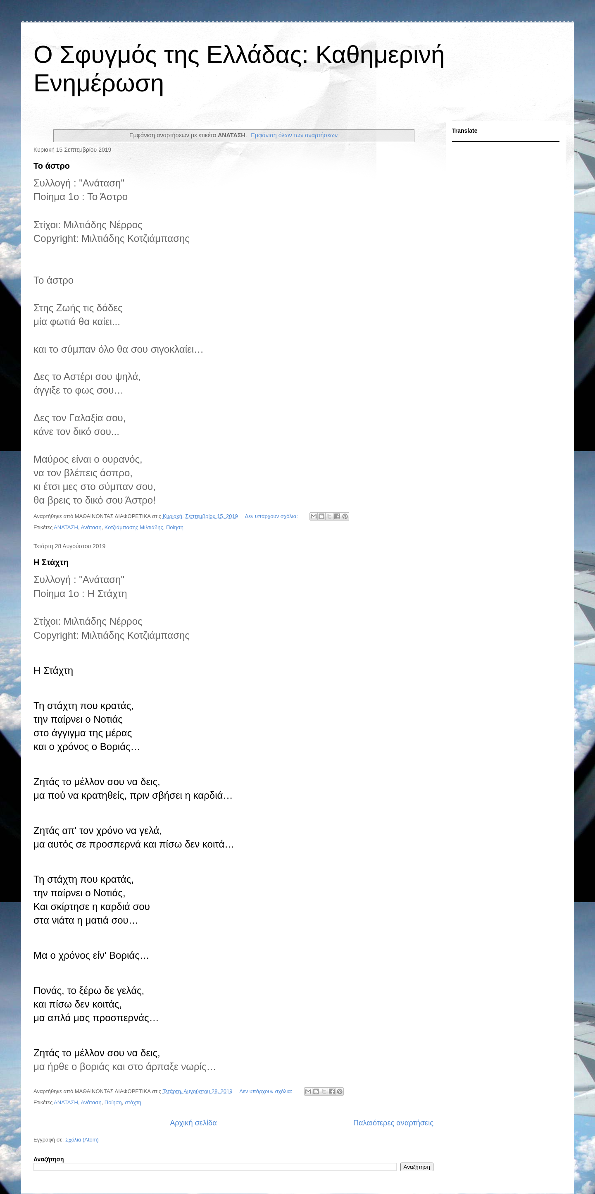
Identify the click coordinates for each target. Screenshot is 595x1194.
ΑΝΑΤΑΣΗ (66, 527)
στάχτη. (134, 1102)
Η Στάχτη (51, 562)
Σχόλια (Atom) (82, 1140)
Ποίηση (174, 527)
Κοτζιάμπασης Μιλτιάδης (134, 527)
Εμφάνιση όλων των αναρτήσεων (294, 135)
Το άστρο (51, 165)
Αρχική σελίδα (193, 1123)
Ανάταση (91, 527)
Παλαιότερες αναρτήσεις (393, 1123)
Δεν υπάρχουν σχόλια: (272, 516)
